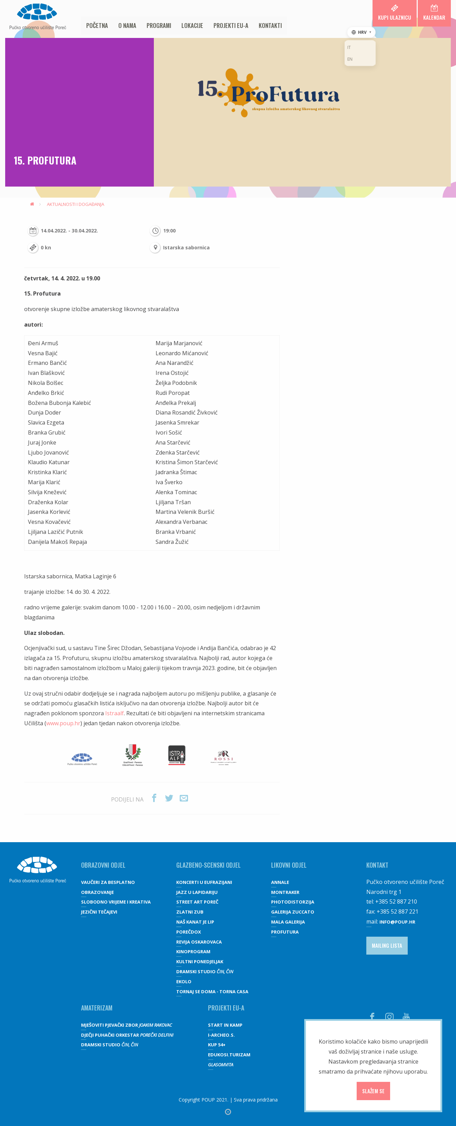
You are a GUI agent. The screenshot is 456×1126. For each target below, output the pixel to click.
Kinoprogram (193, 951)
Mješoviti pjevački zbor (126, 1025)
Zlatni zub (190, 912)
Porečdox (188, 932)
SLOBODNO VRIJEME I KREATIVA (116, 902)
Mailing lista (387, 945)
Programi (159, 25)
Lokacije (192, 25)
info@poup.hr (397, 922)
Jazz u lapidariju (197, 892)
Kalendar (434, 12)
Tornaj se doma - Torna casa (212, 991)
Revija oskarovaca (199, 942)
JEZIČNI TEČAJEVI (99, 912)
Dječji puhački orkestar (127, 1035)
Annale (280, 882)
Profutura (285, 932)
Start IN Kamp (225, 1025)
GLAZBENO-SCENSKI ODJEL (208, 864)
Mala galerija (288, 922)
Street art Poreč (197, 902)
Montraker (285, 892)
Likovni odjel (289, 864)
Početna (97, 25)
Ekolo (183, 981)
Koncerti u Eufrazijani (204, 882)
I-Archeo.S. (221, 1035)
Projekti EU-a (231, 25)
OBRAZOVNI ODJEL (103, 864)
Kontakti (270, 25)
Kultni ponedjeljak (199, 961)
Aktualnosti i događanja (75, 204)
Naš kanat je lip (195, 922)
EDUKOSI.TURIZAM (229, 1055)
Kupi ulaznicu (394, 12)
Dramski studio (204, 971)
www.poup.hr (63, 723)
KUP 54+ (217, 1045)
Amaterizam (96, 1007)
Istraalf (114, 713)
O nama (127, 25)
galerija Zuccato (292, 912)
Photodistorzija (292, 902)
